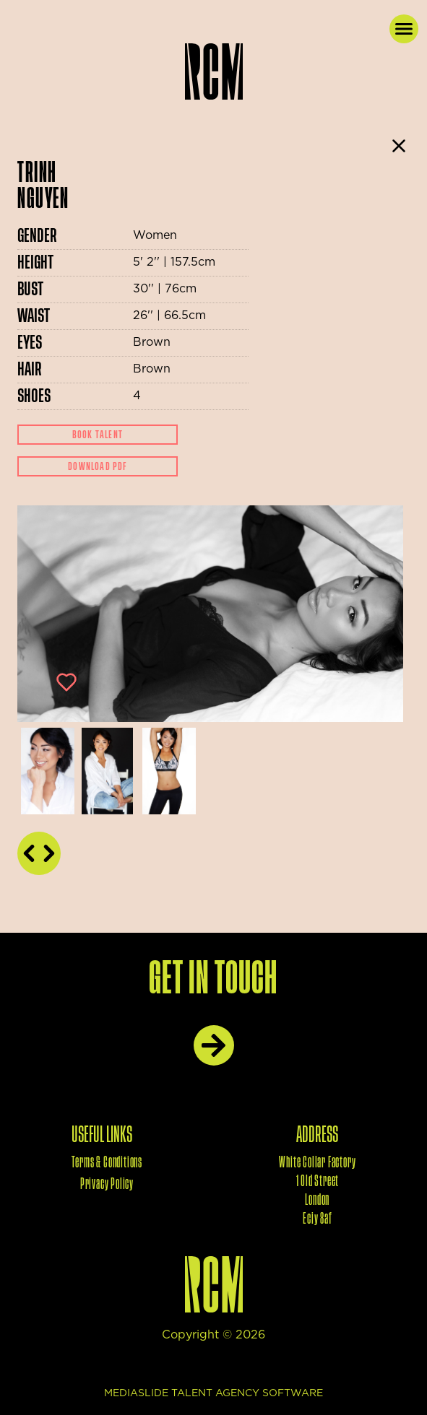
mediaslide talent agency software (213, 1393)
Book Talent (97, 434)
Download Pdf (97, 466)
